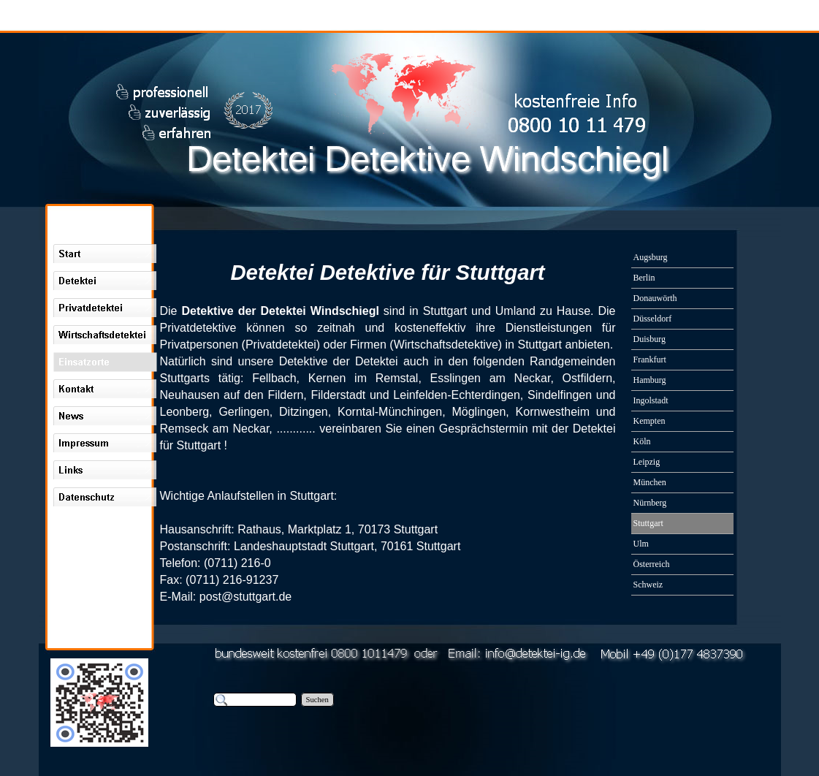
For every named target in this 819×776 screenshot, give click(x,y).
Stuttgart (438, 546)
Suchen (317, 700)
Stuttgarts (185, 378)
